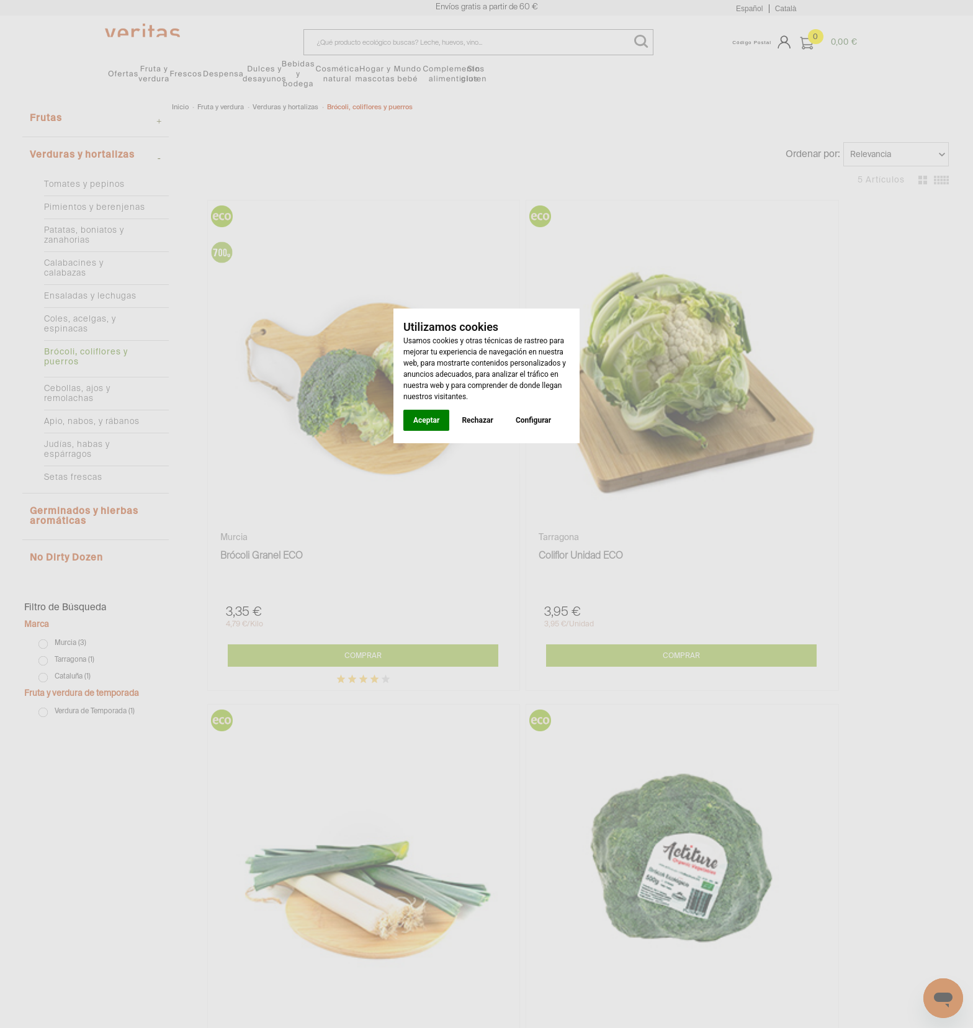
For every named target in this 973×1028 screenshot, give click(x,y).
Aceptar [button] (426, 420)
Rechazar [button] (477, 420)
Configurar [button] (533, 420)
